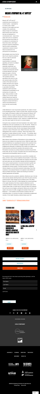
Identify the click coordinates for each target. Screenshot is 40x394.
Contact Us (23, 356)
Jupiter (4, 200)
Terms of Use (23, 385)
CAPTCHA (5, 291)
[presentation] (13, 295)
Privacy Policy (17, 385)
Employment (16, 356)
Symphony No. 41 (11, 200)
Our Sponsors (20, 263)
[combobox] (35, 392)
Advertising (23, 352)
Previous (3, 229)
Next (36, 229)
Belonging (17, 352)
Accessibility (10, 352)
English (34, 392)
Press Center (30, 352)
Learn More (9, 244)
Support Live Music (20, 258)
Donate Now (20, 268)
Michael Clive (7, 16)
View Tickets (10, 248)
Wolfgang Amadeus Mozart (23, 200)
